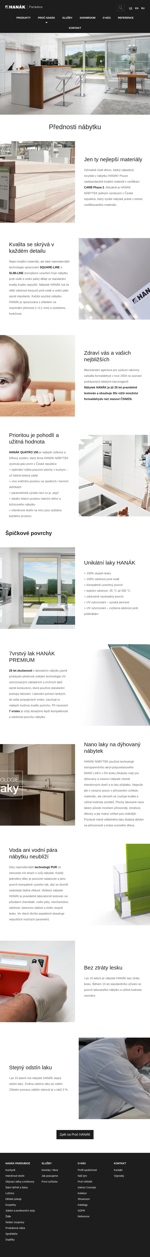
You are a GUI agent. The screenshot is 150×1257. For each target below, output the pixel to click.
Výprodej (119, 1175)
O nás (107, 17)
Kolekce (82, 1193)
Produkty (23, 17)
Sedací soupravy (14, 1222)
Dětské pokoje (13, 1199)
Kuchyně (10, 1170)
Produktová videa (15, 1228)
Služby (67, 17)
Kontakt (75, 27)
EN (136, 8)
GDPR (81, 1210)
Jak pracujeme (50, 1175)
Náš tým (82, 1175)
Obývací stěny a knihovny (19, 1181)
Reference (126, 17)
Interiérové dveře (14, 1175)
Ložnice (9, 1193)
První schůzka (50, 1181)
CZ (130, 8)
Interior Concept (87, 1187)
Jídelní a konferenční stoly (20, 1210)
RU (143, 8)
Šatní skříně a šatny (16, 1187)
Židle (8, 1216)
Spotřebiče (11, 1233)
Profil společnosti (87, 1170)
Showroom (87, 17)
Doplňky (10, 1239)
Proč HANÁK (46, 17)
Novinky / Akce (50, 1170)
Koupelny (10, 1204)
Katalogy (83, 1204)
